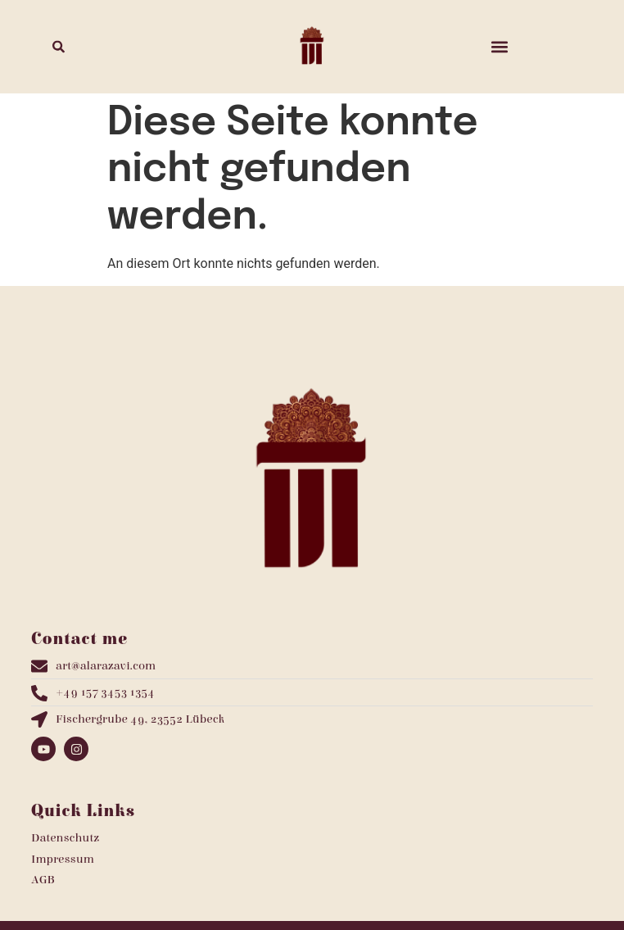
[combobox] (124, 46)
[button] (499, 46)
